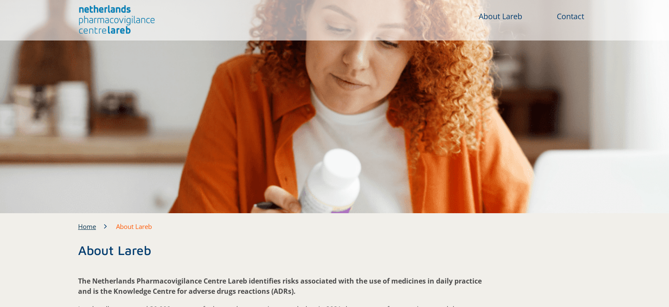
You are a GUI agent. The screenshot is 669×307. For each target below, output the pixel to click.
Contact (570, 16)
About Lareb (500, 16)
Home (87, 226)
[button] (117, 19)
